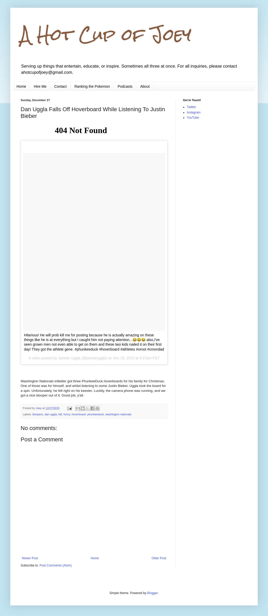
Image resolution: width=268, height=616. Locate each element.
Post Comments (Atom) (55, 565)
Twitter (191, 107)
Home (21, 86)
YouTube (193, 117)
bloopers (37, 414)
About (145, 86)
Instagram (193, 112)
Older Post (159, 558)
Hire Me (40, 86)
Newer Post (30, 558)
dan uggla (51, 414)
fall (60, 414)
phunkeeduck (95, 414)
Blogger (152, 593)
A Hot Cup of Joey (106, 34)
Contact (60, 86)
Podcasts (125, 86)
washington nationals (118, 414)
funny (67, 414)
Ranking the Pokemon (92, 86)
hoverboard (79, 414)
